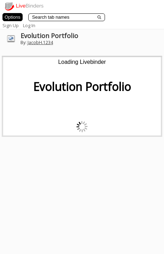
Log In (29, 25)
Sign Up (10, 25)
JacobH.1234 (40, 43)
